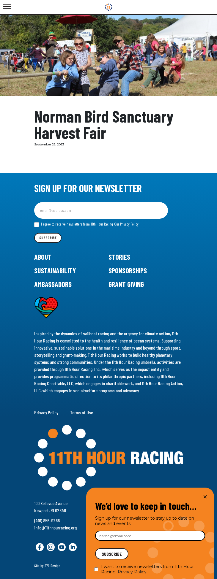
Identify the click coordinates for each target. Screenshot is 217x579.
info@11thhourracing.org (55, 527)
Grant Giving (126, 284)
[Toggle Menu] (7, 6)
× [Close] (205, 497)
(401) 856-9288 (47, 520)
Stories (119, 257)
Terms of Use (81, 412)
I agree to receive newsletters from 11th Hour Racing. (86, 224)
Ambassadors (53, 284)
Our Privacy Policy (126, 224)
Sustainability (55, 270)
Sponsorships (127, 270)
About (42, 257)
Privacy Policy (46, 412)
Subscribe (47, 237)
